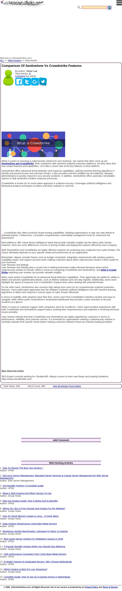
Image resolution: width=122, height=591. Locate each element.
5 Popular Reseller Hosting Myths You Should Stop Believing (34, 546)
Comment (20, 76)
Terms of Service (110, 587)
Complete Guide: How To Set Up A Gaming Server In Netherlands (37, 577)
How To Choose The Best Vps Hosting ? (23, 468)
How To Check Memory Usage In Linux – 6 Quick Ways (31, 516)
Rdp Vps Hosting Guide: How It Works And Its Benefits (30, 501)
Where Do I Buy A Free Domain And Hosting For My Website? (34, 508)
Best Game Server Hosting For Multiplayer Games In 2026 (33, 539)
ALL (2, 60)
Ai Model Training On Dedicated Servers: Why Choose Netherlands (38, 561)
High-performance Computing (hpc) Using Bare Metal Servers (35, 554)
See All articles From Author (67, 386)
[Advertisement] (61, 34)
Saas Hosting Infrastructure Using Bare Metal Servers (30, 523)
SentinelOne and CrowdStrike (18, 163)
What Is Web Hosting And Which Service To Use (27, 493)
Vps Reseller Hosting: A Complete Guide (23, 485)
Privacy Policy (91, 587)
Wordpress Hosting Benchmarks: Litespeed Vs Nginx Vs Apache (35, 531)
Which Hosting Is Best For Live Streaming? (25, 569)
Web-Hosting (14, 60)
